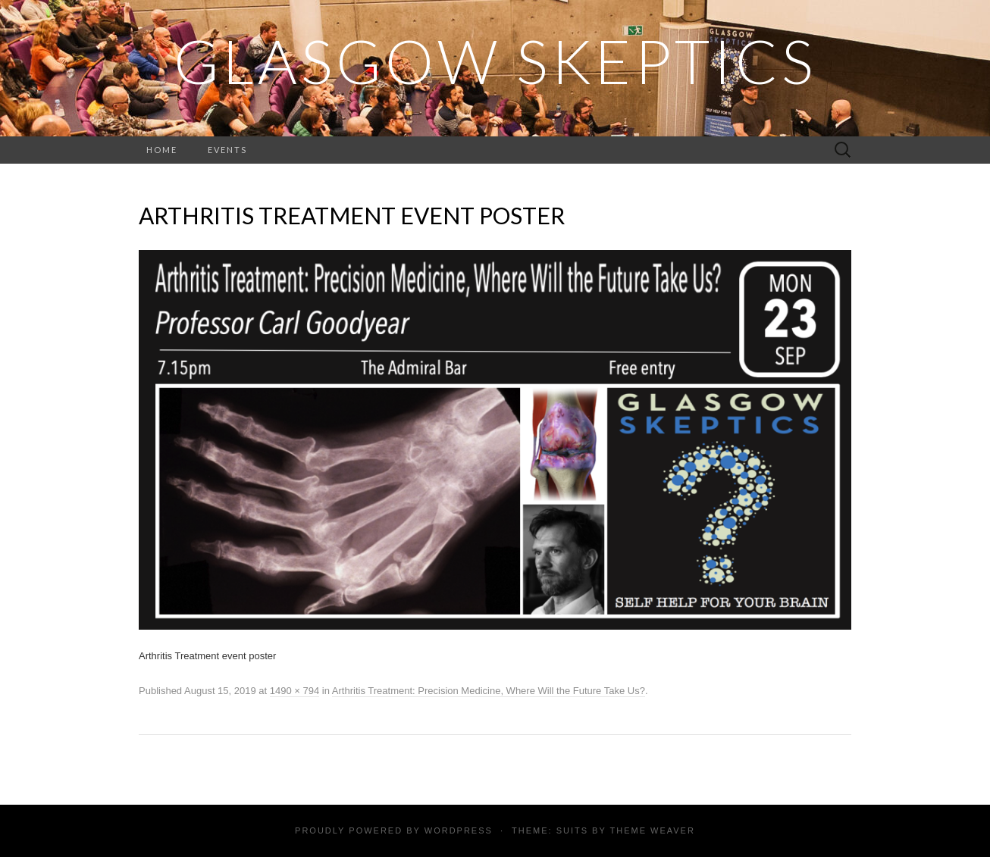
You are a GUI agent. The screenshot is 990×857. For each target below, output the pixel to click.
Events (227, 150)
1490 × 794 (294, 690)
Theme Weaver (651, 830)
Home (161, 150)
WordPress (459, 830)
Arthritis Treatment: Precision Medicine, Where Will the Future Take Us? (488, 690)
